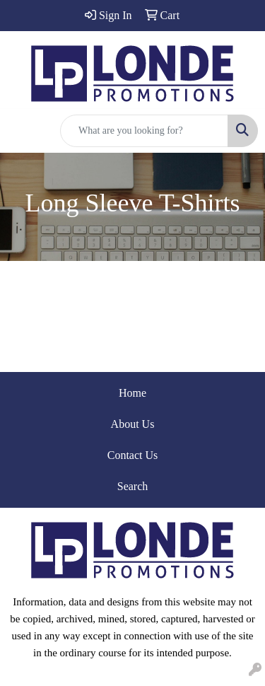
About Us (133, 424)
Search (132, 486)
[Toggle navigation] (22, 131)
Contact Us (132, 455)
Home (132, 393)
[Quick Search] (144, 131)
